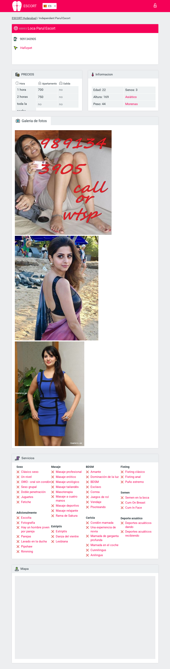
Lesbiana (62, 541)
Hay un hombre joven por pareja (35, 529)
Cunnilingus (98, 550)
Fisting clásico (135, 472)
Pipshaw (26, 546)
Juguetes (27, 497)
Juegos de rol (100, 497)
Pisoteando (98, 507)
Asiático (131, 97)
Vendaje (96, 502)
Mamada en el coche (104, 545)
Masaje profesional (69, 472)
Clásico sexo (30, 472)
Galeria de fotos (31, 121)
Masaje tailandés (67, 487)
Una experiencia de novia (103, 529)
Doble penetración (33, 492)
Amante (96, 472)
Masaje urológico (67, 482)
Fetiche (26, 502)
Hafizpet (23, 48)
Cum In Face (133, 507)
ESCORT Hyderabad (24, 18)
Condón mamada (102, 523)
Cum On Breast (135, 502)
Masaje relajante (67, 510)
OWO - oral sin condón (36, 482)
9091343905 (28, 39)
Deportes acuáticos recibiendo (138, 533)
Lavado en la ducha (34, 541)
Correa (95, 492)
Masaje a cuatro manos (66, 498)
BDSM (95, 482)
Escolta (26, 518)
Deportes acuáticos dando (138, 525)
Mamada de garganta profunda (105, 538)
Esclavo (96, 487)
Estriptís (61, 531)
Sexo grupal (29, 487)
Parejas (26, 536)
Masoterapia (64, 492)
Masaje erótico (66, 477)
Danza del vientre (67, 536)
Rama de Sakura (66, 515)
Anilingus (97, 555)
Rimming (27, 551)
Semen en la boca (137, 497)
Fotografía (28, 523)
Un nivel (26, 477)
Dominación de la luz (105, 477)
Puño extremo (134, 482)
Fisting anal (133, 477)
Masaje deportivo (67, 505)
